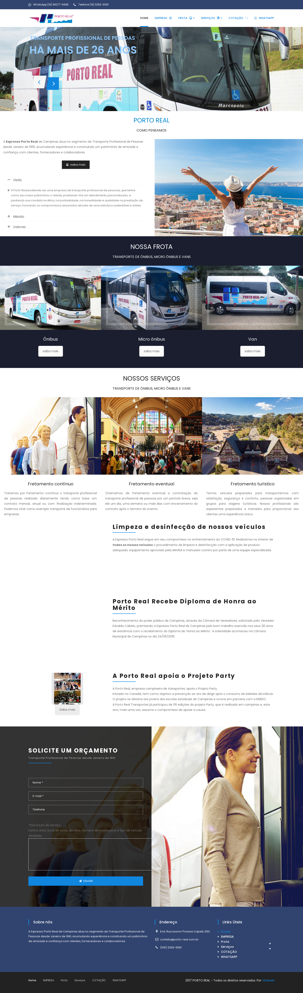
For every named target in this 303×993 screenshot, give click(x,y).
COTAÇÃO (229, 952)
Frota (225, 942)
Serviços (227, 947)
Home (225, 931)
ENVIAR (86, 881)
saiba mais (50, 351)
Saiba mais (67, 710)
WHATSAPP (229, 957)
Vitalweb (268, 980)
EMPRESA (227, 937)
